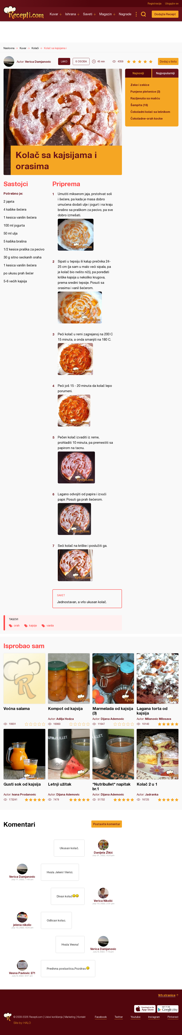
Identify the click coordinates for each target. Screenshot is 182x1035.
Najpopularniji (165, 73)
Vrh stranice (166, 995)
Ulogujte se (171, 3)
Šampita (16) (139, 105)
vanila (50, 625)
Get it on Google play (167, 1009)
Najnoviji (138, 73)
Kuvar (54, 14)
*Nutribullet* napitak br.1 (113, 765)
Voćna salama (24, 689)
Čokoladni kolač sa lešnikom (150, 111)
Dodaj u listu (168, 61)
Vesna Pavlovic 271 (22, 973)
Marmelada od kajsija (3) (113, 689)
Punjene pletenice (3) (145, 91)
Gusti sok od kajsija (24, 765)
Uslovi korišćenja (54, 1016)
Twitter (118, 1017)
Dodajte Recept (165, 14)
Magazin (105, 14)
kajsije (33, 625)
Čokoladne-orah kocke (146, 118)
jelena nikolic (22, 924)
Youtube (135, 1017)
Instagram (154, 1017)
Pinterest (173, 1017)
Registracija (154, 3)
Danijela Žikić (103, 852)
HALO (27, 1022)
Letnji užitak (69, 765)
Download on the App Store (145, 1009)
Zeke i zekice (139, 84)
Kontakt (81, 1016)
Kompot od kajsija (69, 689)
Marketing (70, 1016)
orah (17, 625)
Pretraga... (143, 14)
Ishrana (70, 14)
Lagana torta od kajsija (157, 689)
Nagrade (125, 14)
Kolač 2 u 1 (157, 765)
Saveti (87, 14)
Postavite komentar (106, 824)
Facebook (101, 1017)
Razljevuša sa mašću (145, 98)
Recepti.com (24, 13)
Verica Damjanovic (38, 61)
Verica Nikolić (103, 900)
